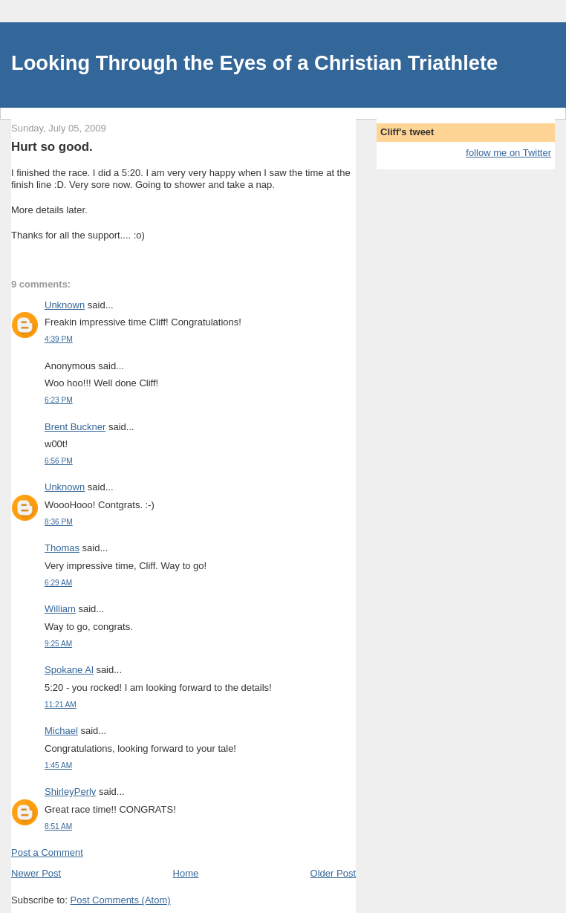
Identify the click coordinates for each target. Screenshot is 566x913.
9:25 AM (58, 644)
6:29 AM (58, 583)
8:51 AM (58, 826)
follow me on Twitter (508, 152)
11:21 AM (61, 705)
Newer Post (36, 873)
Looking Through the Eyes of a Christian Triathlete (254, 62)
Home (186, 873)
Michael (61, 730)
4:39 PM (59, 339)
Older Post (333, 873)
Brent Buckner (75, 426)
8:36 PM (59, 522)
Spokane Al (69, 669)
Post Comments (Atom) (121, 900)
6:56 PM (59, 461)
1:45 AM (58, 765)
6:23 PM (59, 400)
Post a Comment (47, 852)
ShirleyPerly (70, 791)
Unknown (65, 305)
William (60, 608)
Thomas (62, 547)
